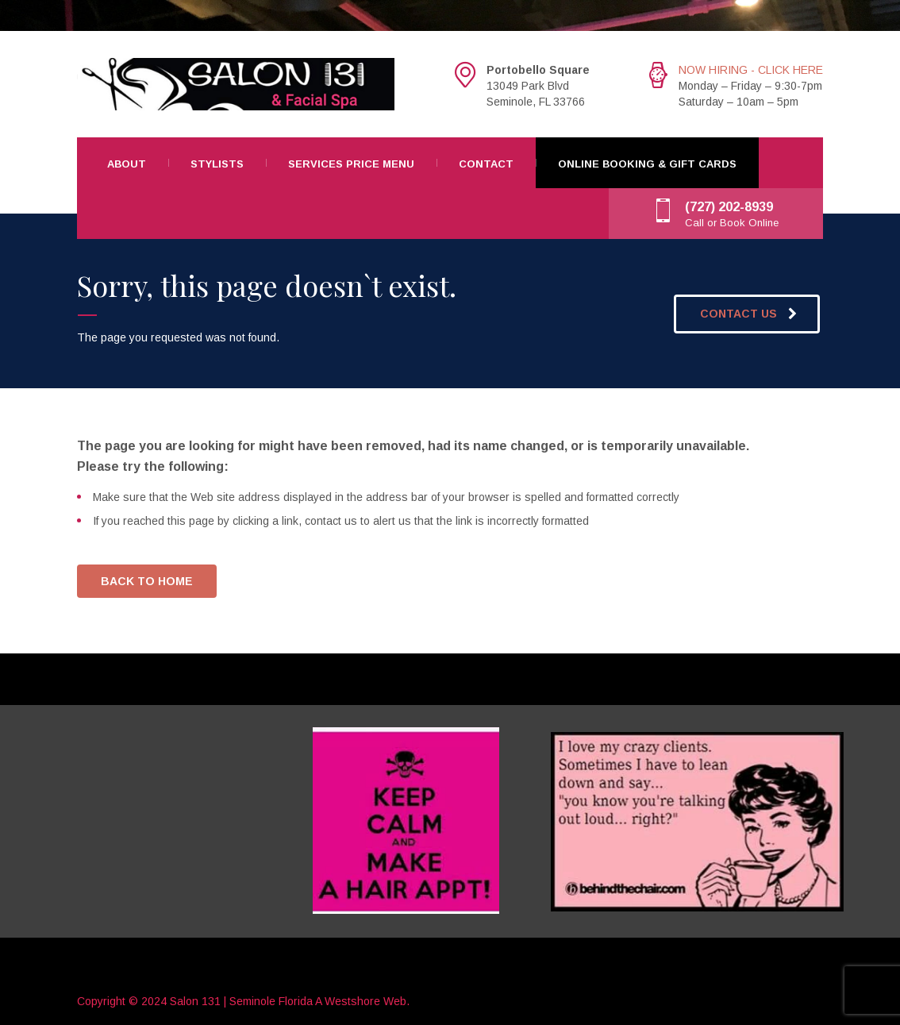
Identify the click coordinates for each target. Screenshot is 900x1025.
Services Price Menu (351, 164)
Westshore (352, 1001)
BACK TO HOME (147, 581)
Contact (486, 164)
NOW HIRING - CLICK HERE (751, 70)
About (126, 164)
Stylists (217, 164)
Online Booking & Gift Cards (647, 164)
